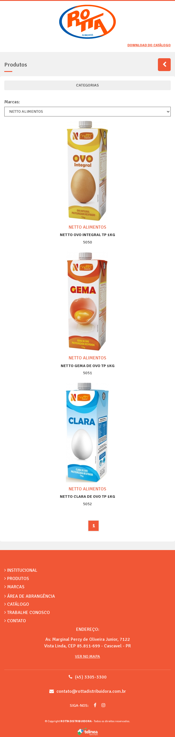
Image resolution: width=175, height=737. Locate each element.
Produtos (16, 578)
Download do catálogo (149, 45)
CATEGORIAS (87, 85)
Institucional (20, 570)
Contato (15, 621)
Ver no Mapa (87, 656)
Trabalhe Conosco (27, 612)
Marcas (14, 587)
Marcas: (12, 102)
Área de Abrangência (29, 596)
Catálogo (16, 604)
